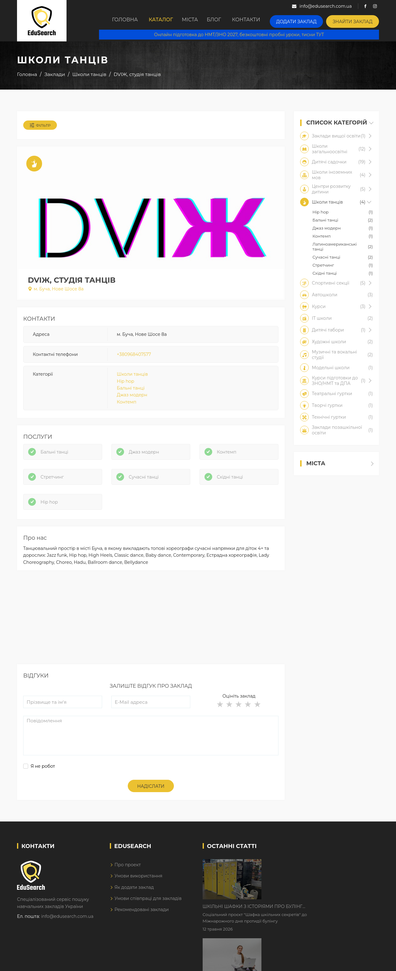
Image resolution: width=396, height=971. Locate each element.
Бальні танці (131, 392)
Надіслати (151, 796)
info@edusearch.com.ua (67, 926)
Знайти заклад (355, 20)
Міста (192, 20)
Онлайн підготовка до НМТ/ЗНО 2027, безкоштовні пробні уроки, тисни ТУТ (243, 34)
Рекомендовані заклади (141, 919)
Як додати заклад (134, 897)
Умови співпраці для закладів (148, 908)
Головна (118, 20)
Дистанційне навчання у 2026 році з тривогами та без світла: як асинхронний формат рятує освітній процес (310, 913)
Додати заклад (306, 20)
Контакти (258, 20)
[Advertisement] (151, 630)
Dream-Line (366, 962)
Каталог (157, 20)
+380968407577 (134, 358)
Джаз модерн (132, 399)
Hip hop (125, 385)
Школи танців (132, 378)
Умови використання (138, 886)
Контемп (126, 405)
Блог (223, 20)
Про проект (127, 874)
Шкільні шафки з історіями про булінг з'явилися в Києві (305, 874)
